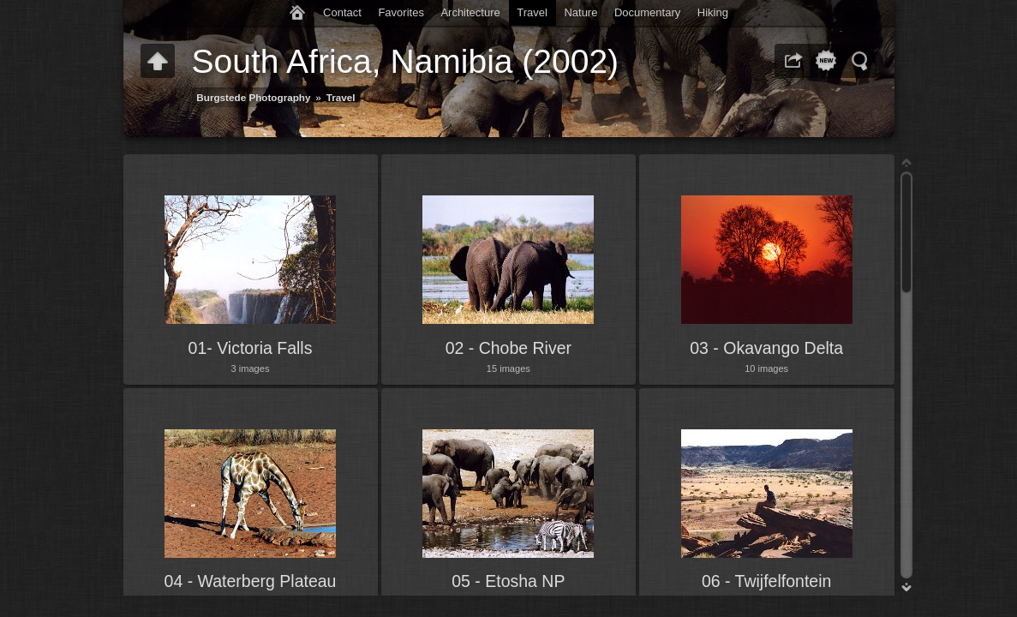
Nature (580, 12)
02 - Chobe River (508, 347)
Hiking (712, 12)
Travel (532, 12)
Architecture (470, 12)
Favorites (400, 12)
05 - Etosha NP (508, 581)
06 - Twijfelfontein (766, 581)
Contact (342, 12)
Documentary (647, 12)
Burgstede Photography (253, 97)
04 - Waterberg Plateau (251, 581)
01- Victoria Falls (250, 347)
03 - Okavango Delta (766, 347)
